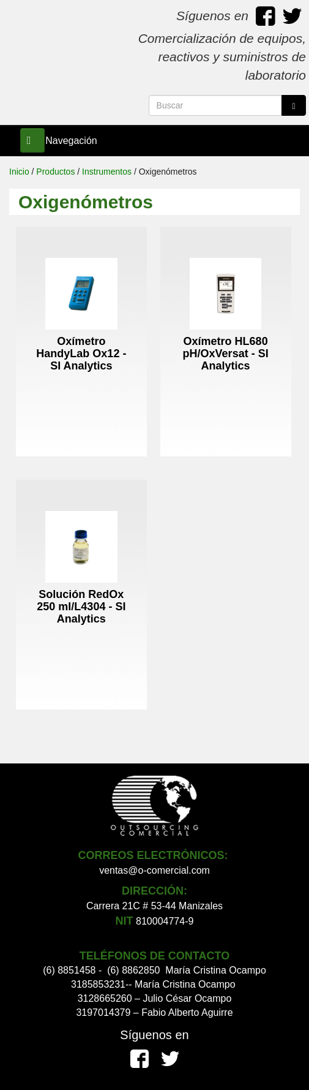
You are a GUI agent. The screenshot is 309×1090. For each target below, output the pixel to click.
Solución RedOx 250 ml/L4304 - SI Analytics (81, 606)
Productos (55, 171)
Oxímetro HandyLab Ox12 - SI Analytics (81, 353)
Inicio (19, 171)
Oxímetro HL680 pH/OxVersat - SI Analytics (226, 353)
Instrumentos (107, 171)
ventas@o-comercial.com (154, 870)
